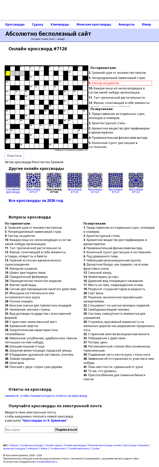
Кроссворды (15, 24)
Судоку (37, 24)
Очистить (14, 156)
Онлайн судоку (53, 445)
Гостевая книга (58, 448)
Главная (13, 445)
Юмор (146, 24)
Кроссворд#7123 (115, 183)
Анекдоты (126, 24)
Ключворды (60, 24)
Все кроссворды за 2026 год (36, 200)
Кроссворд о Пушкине (136, 445)
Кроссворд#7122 (136, 183)
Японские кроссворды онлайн (104, 445)
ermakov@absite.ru (47, 461)
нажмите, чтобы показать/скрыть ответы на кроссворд (46, 396)
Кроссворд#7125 (74, 183)
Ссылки (95, 448)
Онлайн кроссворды (31, 445)
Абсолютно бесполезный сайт (48, 33)
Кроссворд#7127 (33, 183)
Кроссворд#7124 (95, 183)
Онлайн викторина (79, 448)
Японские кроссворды (94, 24)
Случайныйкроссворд (13, 183)
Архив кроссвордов (14, 448)
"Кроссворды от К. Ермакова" (44, 420)
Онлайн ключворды (75, 445)
